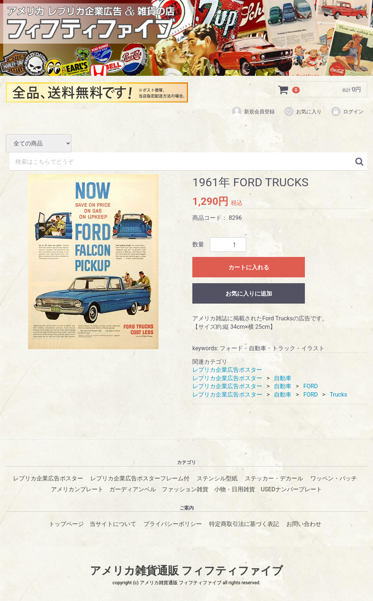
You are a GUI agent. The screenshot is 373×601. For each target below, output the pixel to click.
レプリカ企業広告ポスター (227, 369)
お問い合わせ (303, 523)
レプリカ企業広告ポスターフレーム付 (139, 478)
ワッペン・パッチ (333, 478)
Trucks (338, 394)
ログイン (347, 111)
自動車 (282, 377)
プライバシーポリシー (173, 523)
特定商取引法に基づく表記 (244, 523)
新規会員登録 (253, 111)
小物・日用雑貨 (234, 489)
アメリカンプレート (77, 489)
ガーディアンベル (132, 489)
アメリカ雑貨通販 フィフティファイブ (186, 570)
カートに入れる (248, 267)
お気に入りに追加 (248, 293)
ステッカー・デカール (274, 478)
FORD (310, 386)
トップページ (66, 523)
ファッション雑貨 (185, 489)
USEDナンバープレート (291, 489)
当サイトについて (113, 523)
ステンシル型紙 (217, 478)
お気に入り (302, 111)
